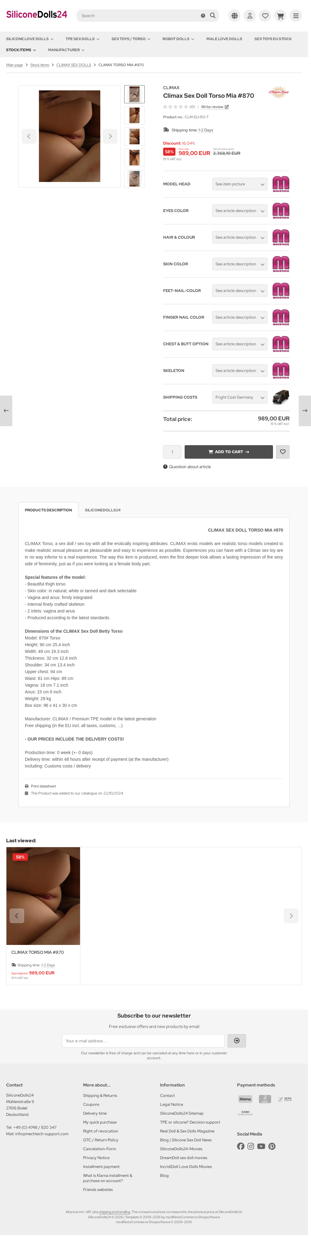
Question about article (187, 466)
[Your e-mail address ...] (143, 1041)
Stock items (21, 50)
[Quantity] (172, 452)
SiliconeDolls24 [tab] (103, 510)
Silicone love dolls (29, 39)
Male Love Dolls (224, 38)
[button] (134, 115)
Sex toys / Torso (131, 39)
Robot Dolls (178, 39)
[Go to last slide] (134, 95)
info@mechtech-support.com (41, 1133)
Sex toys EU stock (273, 38)
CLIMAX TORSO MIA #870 (37, 952)
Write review (212, 106)
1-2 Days (205, 130)
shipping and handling (114, 1212)
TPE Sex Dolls (82, 39)
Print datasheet (43, 786)
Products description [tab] (48, 510)
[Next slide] (134, 177)
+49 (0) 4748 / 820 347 (34, 1127)
